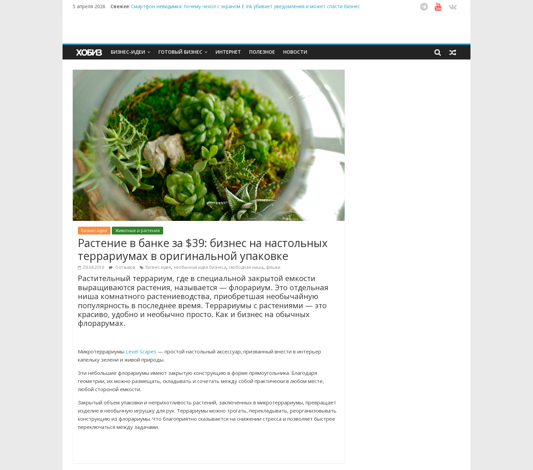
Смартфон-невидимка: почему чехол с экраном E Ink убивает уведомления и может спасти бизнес (245, 6)
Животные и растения (137, 230)
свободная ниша (246, 267)
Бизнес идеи (94, 230)
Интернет (228, 52)
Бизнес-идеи (128, 52)
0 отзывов (122, 267)
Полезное (262, 52)
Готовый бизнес (180, 52)
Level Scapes (141, 351)
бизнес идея (158, 267)
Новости (295, 52)
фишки (273, 267)
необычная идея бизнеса (200, 267)
